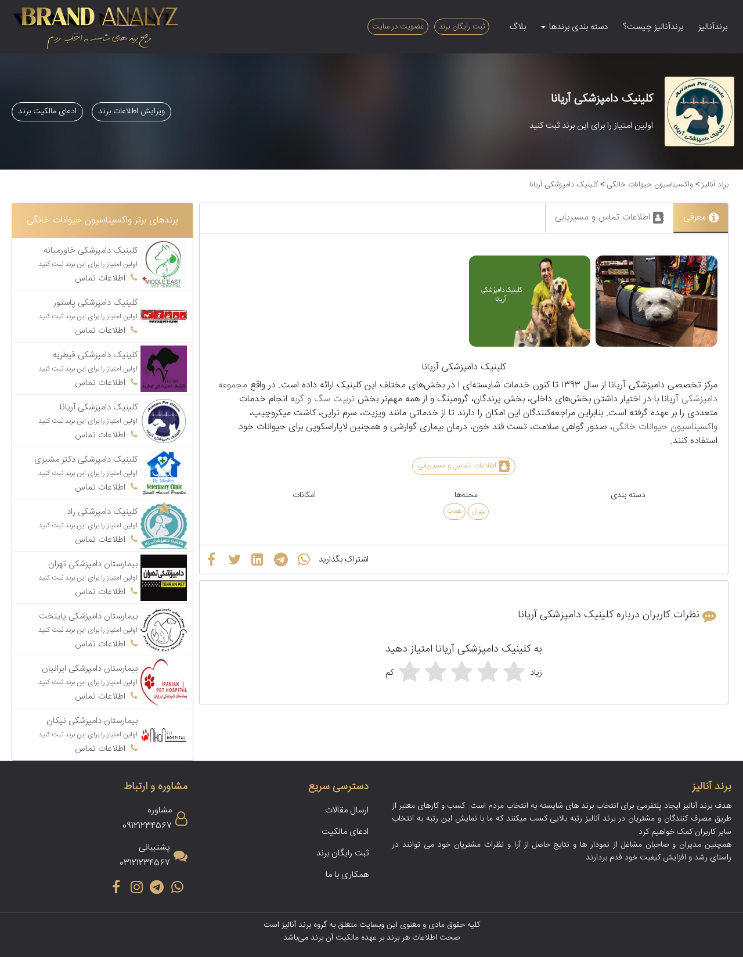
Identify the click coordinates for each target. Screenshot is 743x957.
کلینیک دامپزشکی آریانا (563, 184)
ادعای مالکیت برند (47, 111)
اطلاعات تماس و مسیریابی (609, 217)
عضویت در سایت (398, 26)
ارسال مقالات (347, 810)
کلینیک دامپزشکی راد (102, 512)
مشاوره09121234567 (147, 818)
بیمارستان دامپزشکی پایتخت (88, 616)
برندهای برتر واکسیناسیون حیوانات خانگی (102, 220)
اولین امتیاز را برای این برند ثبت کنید (591, 125)
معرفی (701, 217)
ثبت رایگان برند (462, 26)
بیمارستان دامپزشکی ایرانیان (90, 668)
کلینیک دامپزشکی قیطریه (95, 355)
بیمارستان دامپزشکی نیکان (92, 721)
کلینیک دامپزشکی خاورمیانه (91, 250)
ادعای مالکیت (345, 832)
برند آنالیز (715, 184)
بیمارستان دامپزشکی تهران (93, 564)
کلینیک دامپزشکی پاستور (95, 303)
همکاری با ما (347, 875)
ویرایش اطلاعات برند (131, 111)
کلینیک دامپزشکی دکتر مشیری (86, 459)
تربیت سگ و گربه (322, 399)
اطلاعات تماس (106, 278)
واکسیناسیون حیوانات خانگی (650, 184)
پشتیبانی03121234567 (145, 855)
